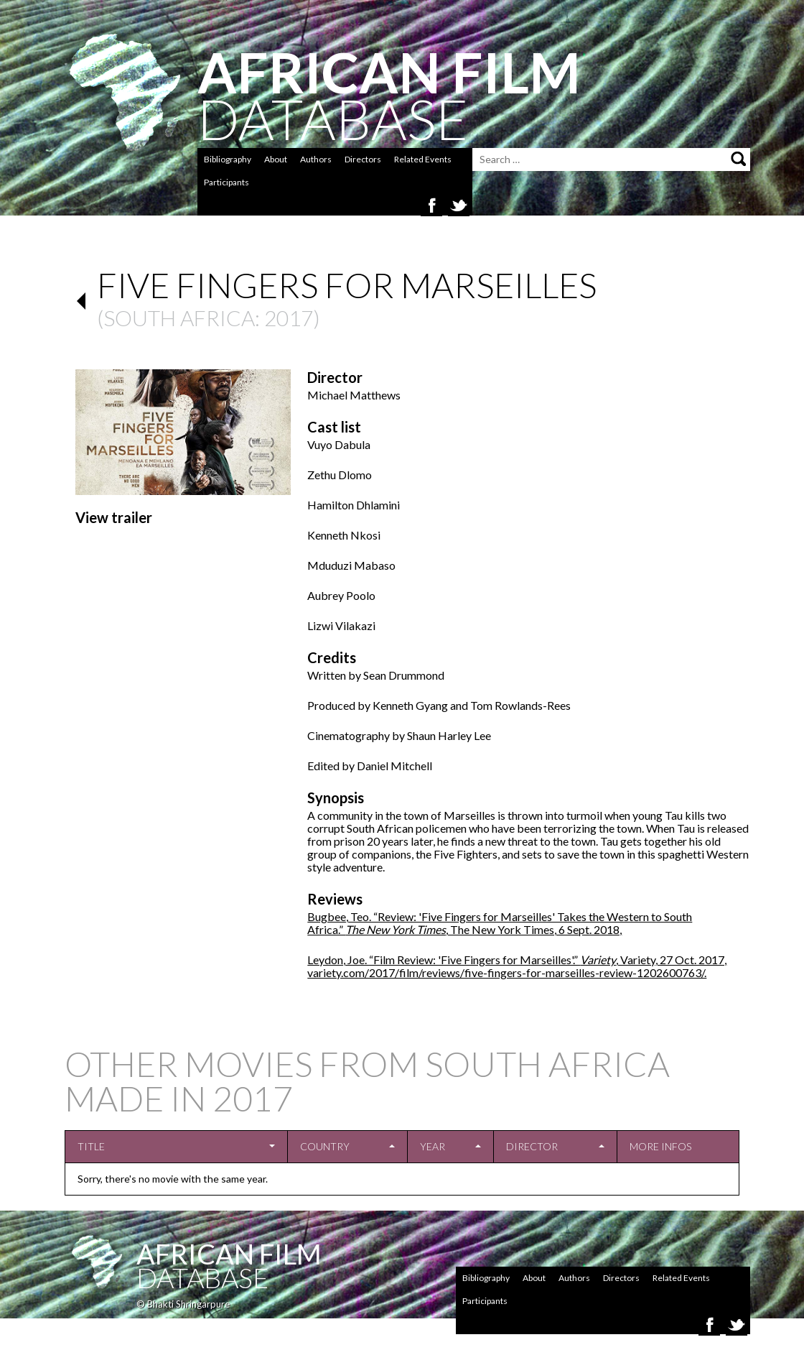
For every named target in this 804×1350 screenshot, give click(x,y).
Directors (363, 159)
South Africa (179, 317)
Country (325, 1146)
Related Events (423, 159)
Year (432, 1146)
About (275, 159)
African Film (229, 1253)
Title (91, 1146)
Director (532, 1146)
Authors (316, 159)
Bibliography (227, 159)
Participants (226, 182)
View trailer (113, 517)
